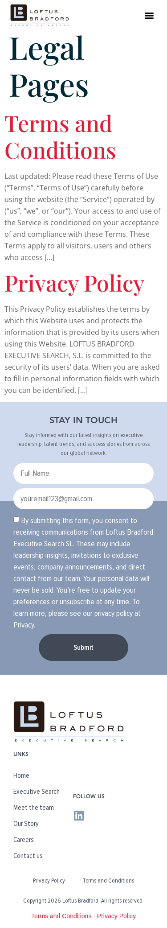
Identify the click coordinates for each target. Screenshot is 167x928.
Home (21, 775)
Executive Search (36, 791)
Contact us (28, 855)
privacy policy (113, 613)
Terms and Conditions (60, 136)
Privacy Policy (74, 282)
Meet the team (33, 807)
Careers (23, 839)
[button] (149, 15)
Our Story (26, 823)
